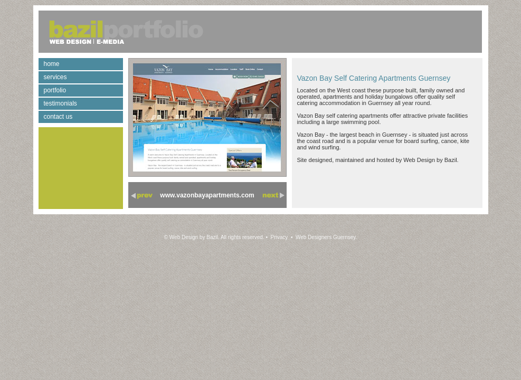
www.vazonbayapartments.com (207, 195)
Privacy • (281, 237)
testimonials (60, 103)
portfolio (55, 90)
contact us (58, 116)
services (55, 77)
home (52, 64)
